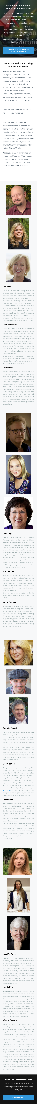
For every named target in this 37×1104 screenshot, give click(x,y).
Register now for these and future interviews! (18, 50)
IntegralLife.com (8, 790)
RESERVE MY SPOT (18, 1097)
